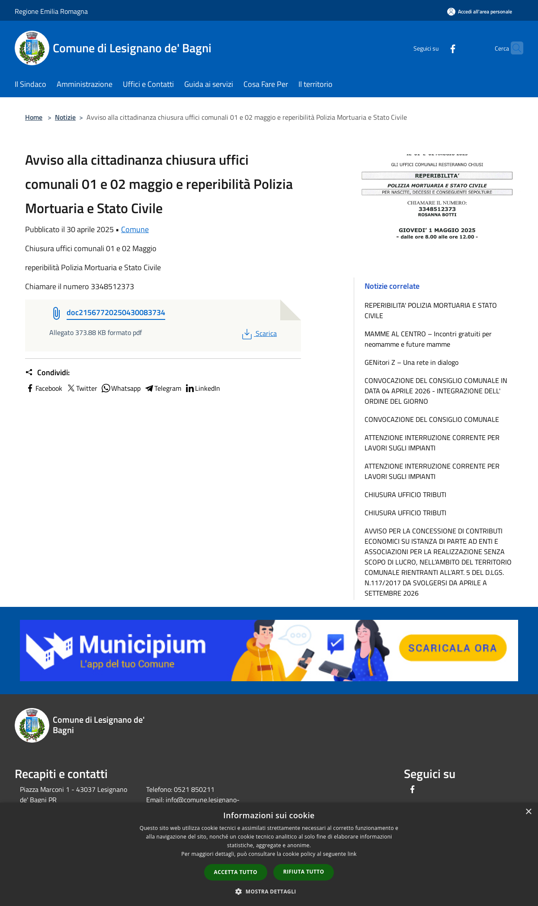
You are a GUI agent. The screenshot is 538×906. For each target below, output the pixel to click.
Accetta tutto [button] (235, 872)
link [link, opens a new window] (352, 854)
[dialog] (269, 854)
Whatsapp (121, 388)
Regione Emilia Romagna (51, 11)
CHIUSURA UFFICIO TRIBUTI (405, 494)
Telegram (162, 388)
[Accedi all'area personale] (479, 11)
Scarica (258, 333)
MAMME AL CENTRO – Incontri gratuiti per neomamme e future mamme (428, 339)
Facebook (43, 388)
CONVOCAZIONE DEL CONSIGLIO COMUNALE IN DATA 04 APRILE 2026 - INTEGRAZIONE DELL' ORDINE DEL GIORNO (436, 390)
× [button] (528, 812)
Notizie (65, 117)
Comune (135, 229)
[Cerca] (513, 48)
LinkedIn (202, 388)
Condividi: (47, 373)
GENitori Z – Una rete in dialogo (411, 362)
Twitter (81, 388)
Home (33, 117)
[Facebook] (436, 48)
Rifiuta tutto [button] (303, 871)
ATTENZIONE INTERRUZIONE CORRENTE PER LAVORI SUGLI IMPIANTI (432, 442)
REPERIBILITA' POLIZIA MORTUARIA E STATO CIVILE (431, 310)
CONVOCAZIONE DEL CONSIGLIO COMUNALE (432, 419)
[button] (269, 891)
